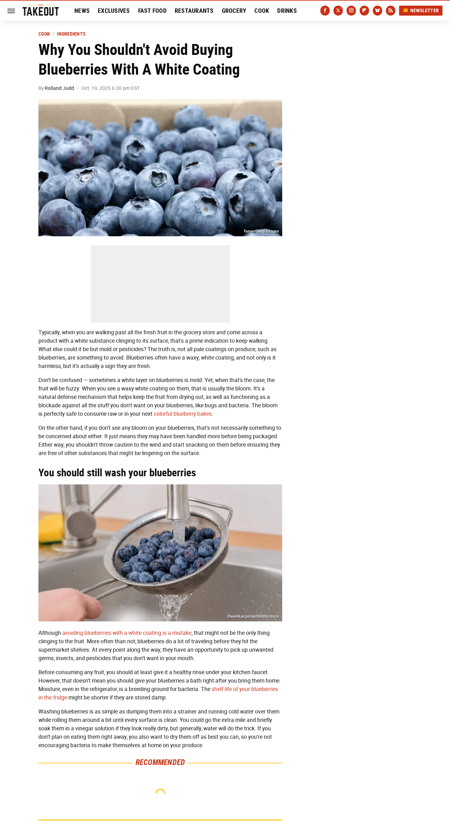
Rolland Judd (59, 88)
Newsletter (421, 10)
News (82, 10)
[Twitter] (338, 11)
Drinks (287, 10)
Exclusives (114, 10)
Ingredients (71, 34)
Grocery (234, 10)
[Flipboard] (364, 11)
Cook (261, 10)
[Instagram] (351, 11)
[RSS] (390, 11)
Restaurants (194, 10)
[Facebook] (325, 11)
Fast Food (152, 10)
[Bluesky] (377, 11)
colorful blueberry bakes (183, 413)
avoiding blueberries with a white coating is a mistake (127, 633)
